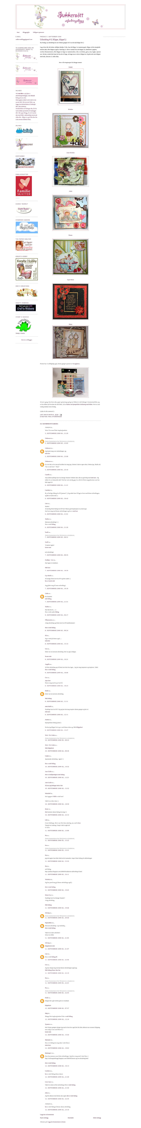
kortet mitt (48, 547)
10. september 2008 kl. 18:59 (57, 804)
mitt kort (93, 477)
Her (46, 812)
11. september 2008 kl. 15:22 (57, 840)
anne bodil (48, 706)
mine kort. (48, 1045)
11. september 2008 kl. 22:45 (57, 993)
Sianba (47, 519)
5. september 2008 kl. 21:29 (56, 433)
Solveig (47, 913)
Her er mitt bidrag (50, 627)
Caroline (47, 490)
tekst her (47, 453)
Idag (46, 1013)
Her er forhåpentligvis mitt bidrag (54, 774)
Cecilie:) (47, 1071)
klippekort (48, 1005)
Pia (46, 835)
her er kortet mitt (50, 581)
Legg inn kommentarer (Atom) (56, 1122)
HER (54, 796)
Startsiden (71, 1118)
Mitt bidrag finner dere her (52, 970)
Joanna (47, 719)
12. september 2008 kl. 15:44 (57, 1035)
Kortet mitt (48, 656)
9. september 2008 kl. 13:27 (56, 730)
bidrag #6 (54, 957)
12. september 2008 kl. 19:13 (57, 1066)
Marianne (48, 1040)
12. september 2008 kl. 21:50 (57, 1088)
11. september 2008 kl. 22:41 (57, 983)
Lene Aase (48, 1082)
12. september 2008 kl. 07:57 (57, 1008)
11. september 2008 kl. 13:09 (57, 830)
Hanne (70, 235)
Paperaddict (48, 923)
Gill (46, 820)
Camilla (47, 474)
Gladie (47, 756)
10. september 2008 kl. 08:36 (57, 751)
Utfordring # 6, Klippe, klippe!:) (53, 39)
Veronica (47, 879)
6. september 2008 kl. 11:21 (56, 485)
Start (18, 32)
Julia (46, 1093)
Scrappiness (76, 364)
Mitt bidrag (48, 698)
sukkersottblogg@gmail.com (24, 39)
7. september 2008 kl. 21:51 (56, 601)
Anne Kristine (70, 152)
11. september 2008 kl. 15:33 (57, 861)
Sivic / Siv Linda (50, 735)
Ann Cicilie (48, 771)
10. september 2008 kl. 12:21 (57, 777)
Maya (70, 324)
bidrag (53, 524)
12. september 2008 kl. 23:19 (57, 1109)
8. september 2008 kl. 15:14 (56, 644)
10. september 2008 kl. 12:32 (57, 788)
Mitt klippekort (49, 748)
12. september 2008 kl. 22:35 (57, 1099)
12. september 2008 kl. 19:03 (57, 1048)
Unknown (48, 438)
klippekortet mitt (50, 946)
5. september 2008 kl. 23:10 (56, 469)
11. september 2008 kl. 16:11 (57, 874)
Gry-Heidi (48, 575)
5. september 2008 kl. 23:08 (56, 456)
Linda (46, 593)
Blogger (29, 340)
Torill (46, 532)
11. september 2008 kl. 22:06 (57, 960)
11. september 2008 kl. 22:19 (57, 973)
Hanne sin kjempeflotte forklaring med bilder (79, 404)
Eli (46, 635)
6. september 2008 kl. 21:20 (56, 527)
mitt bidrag (48, 599)
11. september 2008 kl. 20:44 (57, 918)
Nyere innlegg (44, 1118)
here (79, 823)
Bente (46, 809)
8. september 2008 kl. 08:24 (56, 630)
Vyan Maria (70, 280)
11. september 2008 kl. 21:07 (57, 949)
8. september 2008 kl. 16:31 (56, 659)
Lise (46, 954)
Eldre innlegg (97, 1118)
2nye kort (47, 680)
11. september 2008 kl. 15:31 (57, 850)
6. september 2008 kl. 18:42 (56, 498)
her (48, 495)
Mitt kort (47, 567)
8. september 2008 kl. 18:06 (56, 672)
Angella (47, 664)
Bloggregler (26, 32)
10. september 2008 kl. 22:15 (57, 815)
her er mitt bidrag (72, 1096)
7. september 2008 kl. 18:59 (56, 570)
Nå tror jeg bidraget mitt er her (54, 785)
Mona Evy (48, 895)
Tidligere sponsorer (38, 32)
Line (46, 503)
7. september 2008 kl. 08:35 (56, 555)
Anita (70, 191)
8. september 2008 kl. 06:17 (56, 615)
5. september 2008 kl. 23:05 (56, 443)
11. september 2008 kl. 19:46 (57, 908)
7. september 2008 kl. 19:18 (56, 588)
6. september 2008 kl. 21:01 (56, 514)
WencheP (47, 793)
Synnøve (47, 1024)
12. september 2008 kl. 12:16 (57, 1019)
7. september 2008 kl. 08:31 (56, 537)
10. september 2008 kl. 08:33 (57, 740)
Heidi (46, 691)
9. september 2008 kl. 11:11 (56, 701)
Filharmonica (49, 620)
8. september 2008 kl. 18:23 (56, 686)
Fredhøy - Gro (49, 560)
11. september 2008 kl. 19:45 (57, 890)
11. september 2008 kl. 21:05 (57, 938)
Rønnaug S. (48, 1053)
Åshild (70, 67)
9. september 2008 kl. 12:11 (56, 714)
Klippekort (79, 727)
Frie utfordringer (55, 416)
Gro (46, 649)
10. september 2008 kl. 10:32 (57, 766)
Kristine (70, 109)
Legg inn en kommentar (47, 1114)
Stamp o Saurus (20, 333)
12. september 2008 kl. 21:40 (57, 1077)
